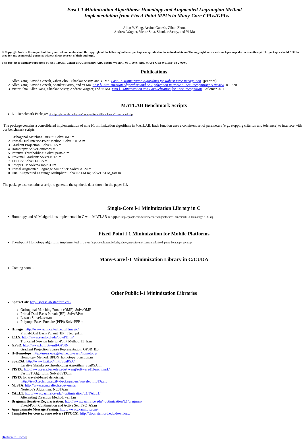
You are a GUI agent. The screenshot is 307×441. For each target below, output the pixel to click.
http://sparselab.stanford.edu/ (50, 302)
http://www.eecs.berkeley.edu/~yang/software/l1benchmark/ (67, 369)
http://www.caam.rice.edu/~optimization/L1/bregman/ (103, 401)
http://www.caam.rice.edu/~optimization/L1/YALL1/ (62, 393)
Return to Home (14, 437)
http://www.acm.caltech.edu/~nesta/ (50, 385)
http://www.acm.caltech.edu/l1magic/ (52, 329)
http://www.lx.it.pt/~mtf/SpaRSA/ (50, 361)
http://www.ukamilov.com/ (79, 409)
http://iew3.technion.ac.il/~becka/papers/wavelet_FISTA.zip (64, 381)
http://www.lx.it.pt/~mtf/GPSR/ (45, 345)
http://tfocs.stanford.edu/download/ (105, 413)
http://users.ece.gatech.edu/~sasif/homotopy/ (65, 353)
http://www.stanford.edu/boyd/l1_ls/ (48, 337)
